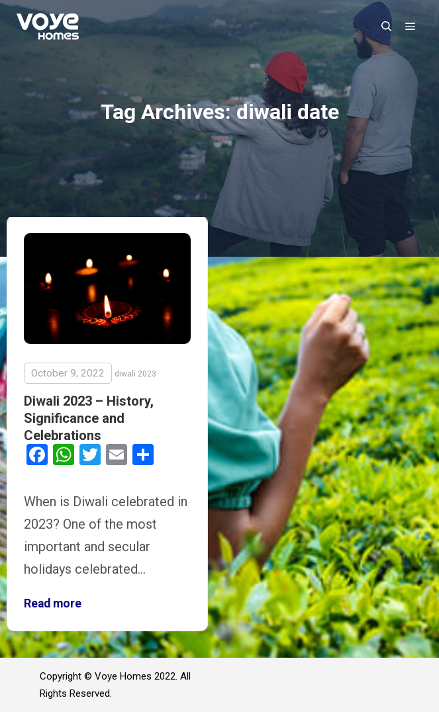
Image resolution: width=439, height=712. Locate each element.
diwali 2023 (135, 373)
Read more (52, 603)
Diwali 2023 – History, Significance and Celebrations (89, 418)
